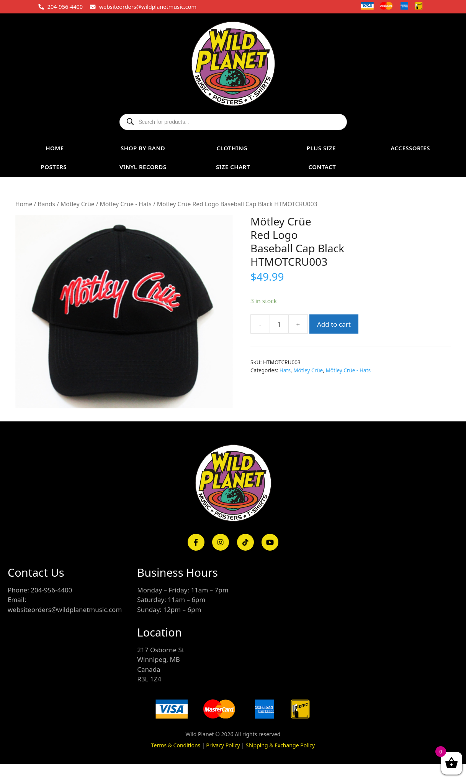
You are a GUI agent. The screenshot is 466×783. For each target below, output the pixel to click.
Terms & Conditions (176, 745)
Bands (46, 204)
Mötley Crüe (77, 204)
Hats (285, 370)
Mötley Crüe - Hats (126, 204)
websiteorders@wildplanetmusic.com (147, 6)
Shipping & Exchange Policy (280, 745)
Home (23, 204)
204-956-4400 (65, 6)
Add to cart (334, 324)
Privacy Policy (223, 745)
